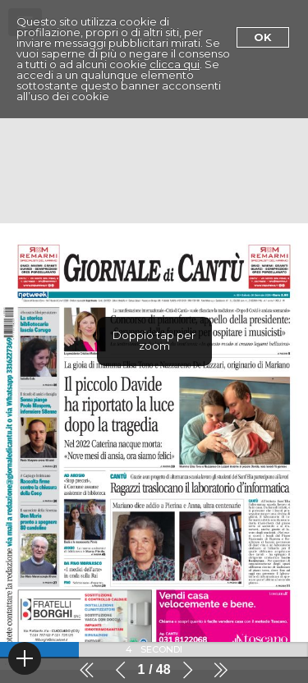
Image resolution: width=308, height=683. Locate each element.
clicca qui (174, 64)
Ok (263, 37)
